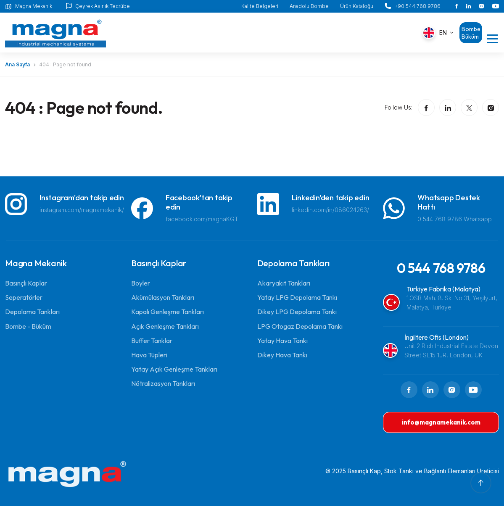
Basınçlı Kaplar (26, 283)
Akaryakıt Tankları (283, 283)
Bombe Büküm (471, 32)
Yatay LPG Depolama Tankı (297, 297)
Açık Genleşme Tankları (165, 326)
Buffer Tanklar (151, 340)
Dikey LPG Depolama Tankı (297, 311)
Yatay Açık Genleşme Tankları (174, 369)
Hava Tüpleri (149, 355)
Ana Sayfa (17, 64)
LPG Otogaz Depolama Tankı (300, 326)
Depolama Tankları (32, 311)
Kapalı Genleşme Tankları (167, 311)
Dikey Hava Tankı (282, 355)
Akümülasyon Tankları (162, 297)
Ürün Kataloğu (356, 6)
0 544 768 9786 (441, 268)
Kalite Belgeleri (259, 6)
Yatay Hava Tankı (282, 340)
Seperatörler (23, 297)
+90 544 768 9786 (418, 6)
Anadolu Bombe (309, 6)
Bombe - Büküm (28, 326)
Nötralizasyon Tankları (163, 383)
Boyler (140, 283)
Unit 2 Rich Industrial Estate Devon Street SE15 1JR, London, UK (451, 350)
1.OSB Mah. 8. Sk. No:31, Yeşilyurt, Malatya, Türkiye (451, 302)
